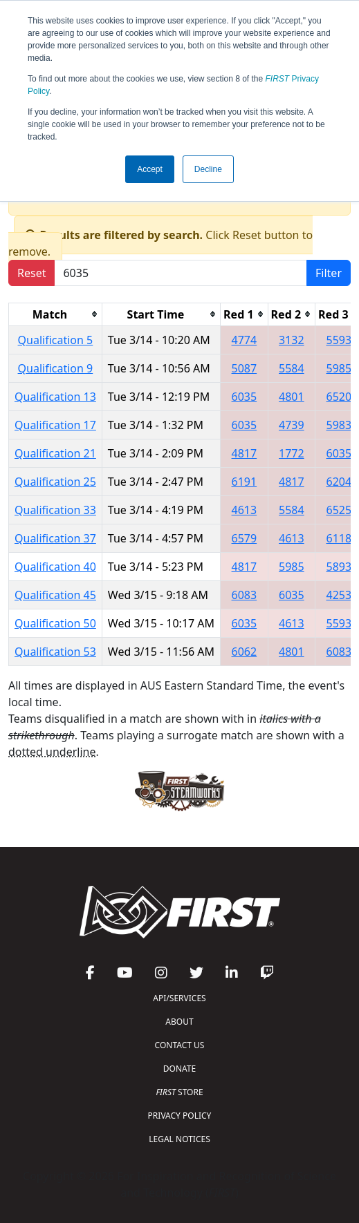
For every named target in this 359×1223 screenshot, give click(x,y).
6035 (244, 396)
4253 (339, 595)
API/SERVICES (179, 998)
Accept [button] (150, 169)
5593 (339, 340)
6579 (244, 538)
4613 (244, 510)
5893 (339, 566)
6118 (339, 538)
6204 (339, 481)
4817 (244, 453)
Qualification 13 (55, 396)
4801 (291, 396)
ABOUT (179, 1021)
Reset (31, 273)
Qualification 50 (55, 623)
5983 (339, 425)
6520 (339, 396)
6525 (339, 510)
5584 (291, 368)
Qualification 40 (55, 566)
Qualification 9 (55, 368)
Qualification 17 (55, 425)
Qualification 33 (55, 510)
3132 (291, 340)
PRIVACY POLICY (180, 1115)
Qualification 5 (55, 340)
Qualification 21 (55, 453)
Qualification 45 (55, 595)
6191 (244, 481)
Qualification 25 (55, 481)
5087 (244, 368)
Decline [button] (208, 169)
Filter (328, 273)
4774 (244, 340)
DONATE (179, 1068)
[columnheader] (55, 314)
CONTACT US (180, 1045)
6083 (244, 595)
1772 (291, 453)
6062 (244, 651)
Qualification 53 (55, 651)
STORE (179, 1092)
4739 (291, 425)
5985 (339, 368)
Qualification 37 (55, 538)
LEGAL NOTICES (179, 1139)
